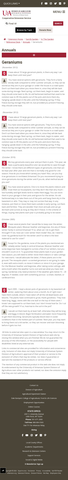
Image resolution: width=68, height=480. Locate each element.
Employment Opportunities (34, 402)
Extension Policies (24, 473)
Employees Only (55, 473)
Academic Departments (34, 447)
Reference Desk (13, 42)
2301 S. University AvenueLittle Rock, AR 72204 (34, 415)
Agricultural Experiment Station (34, 394)
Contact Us (34, 385)
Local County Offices (34, 442)
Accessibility (46, 471)
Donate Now (45, 30)
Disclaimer (31, 471)
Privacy (38, 471)
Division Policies (36, 473)
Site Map (46, 473)
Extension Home (15, 39)
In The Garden (47, 39)
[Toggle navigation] (34, 55)
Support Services (34, 455)
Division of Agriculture (34, 389)
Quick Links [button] (11, 3)
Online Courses (34, 407)
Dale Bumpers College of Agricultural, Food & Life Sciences (34, 398)
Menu (59, 12)
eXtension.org (12, 473)
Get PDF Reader (57, 471)
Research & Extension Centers (34, 451)
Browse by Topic (25, 30)
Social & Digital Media (34, 460)
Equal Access (22, 471)
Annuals (26, 42)
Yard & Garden (32, 39)
